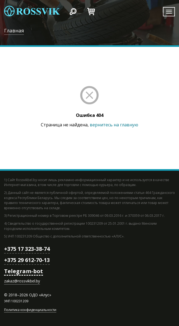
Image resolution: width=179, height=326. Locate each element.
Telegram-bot (23, 271)
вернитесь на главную (114, 125)
